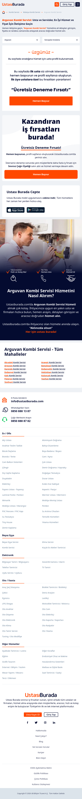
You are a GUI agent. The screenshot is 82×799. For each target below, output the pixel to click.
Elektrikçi (6, 484)
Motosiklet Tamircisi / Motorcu (55, 603)
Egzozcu (6, 598)
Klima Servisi (48, 542)
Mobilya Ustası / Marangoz (14, 506)
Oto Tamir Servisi (10, 631)
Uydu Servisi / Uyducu (12, 573)
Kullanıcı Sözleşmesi (41, 784)
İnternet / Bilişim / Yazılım (13, 667)
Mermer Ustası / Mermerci (54, 495)
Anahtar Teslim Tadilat (12, 445)
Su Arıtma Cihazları (50, 511)
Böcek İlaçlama (9, 451)
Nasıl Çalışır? (41, 736)
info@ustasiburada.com (27, 401)
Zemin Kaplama (9, 527)
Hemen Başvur (41, 174)
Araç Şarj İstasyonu (10, 587)
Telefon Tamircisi (9, 567)
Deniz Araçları (48, 592)
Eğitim (5, 656)
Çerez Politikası (41, 779)
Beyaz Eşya (8, 535)
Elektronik (8, 555)
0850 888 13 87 (20, 411)
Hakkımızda (41, 730)
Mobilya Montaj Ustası (52, 500)
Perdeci (45, 506)
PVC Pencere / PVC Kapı (12, 511)
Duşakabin (7, 478)
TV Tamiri (46, 567)
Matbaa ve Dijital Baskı (52, 667)
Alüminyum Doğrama (52, 440)
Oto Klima (6, 625)
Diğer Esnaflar (48, 651)
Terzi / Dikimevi (9, 678)
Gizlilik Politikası (41, 773)
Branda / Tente (8, 456)
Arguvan (21, 40)
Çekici (4, 592)
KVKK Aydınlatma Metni (41, 768)
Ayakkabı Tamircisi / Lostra (14, 651)
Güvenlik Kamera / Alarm (53, 562)
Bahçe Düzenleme (50, 445)
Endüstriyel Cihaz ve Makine (54, 656)
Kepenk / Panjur (49, 489)
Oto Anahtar (7, 609)
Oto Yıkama (47, 631)
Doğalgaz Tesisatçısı (51, 473)
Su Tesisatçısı (8, 516)
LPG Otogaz (7, 603)
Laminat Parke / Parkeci (13, 495)
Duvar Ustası (48, 478)
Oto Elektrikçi (48, 614)
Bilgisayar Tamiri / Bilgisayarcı (15, 562)
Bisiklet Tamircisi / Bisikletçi (54, 587)
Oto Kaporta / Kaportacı (53, 620)
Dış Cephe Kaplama (11, 473)
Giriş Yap (67, 4)
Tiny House (7, 522)
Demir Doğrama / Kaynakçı (54, 467)
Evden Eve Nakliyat (50, 484)
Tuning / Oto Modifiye (12, 636)
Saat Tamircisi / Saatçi (52, 672)
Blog (41, 741)
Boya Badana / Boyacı (52, 451)
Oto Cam (46, 609)
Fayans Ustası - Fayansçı (13, 489)
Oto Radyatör (48, 625)
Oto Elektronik (8, 620)
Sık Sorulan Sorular (41, 747)
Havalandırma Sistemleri (53, 661)
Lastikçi (45, 598)
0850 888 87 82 (20, 421)
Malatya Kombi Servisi (31, 12)
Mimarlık (6, 500)
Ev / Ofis (6, 433)
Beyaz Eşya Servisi (10, 542)
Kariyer (41, 752)
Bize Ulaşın (41, 758)
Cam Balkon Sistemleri (12, 462)
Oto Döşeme (8, 614)
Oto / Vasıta (8, 580)
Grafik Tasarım (8, 661)
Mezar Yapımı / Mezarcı (12, 672)
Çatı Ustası (47, 462)
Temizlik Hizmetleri (50, 516)
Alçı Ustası (6, 440)
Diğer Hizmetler (11, 644)
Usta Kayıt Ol (33, 714)
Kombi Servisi (14, 12)
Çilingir (5, 467)
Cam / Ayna (47, 456)
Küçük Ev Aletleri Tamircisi (54, 547)
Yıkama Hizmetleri (50, 522)
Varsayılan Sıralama (61, 40)
